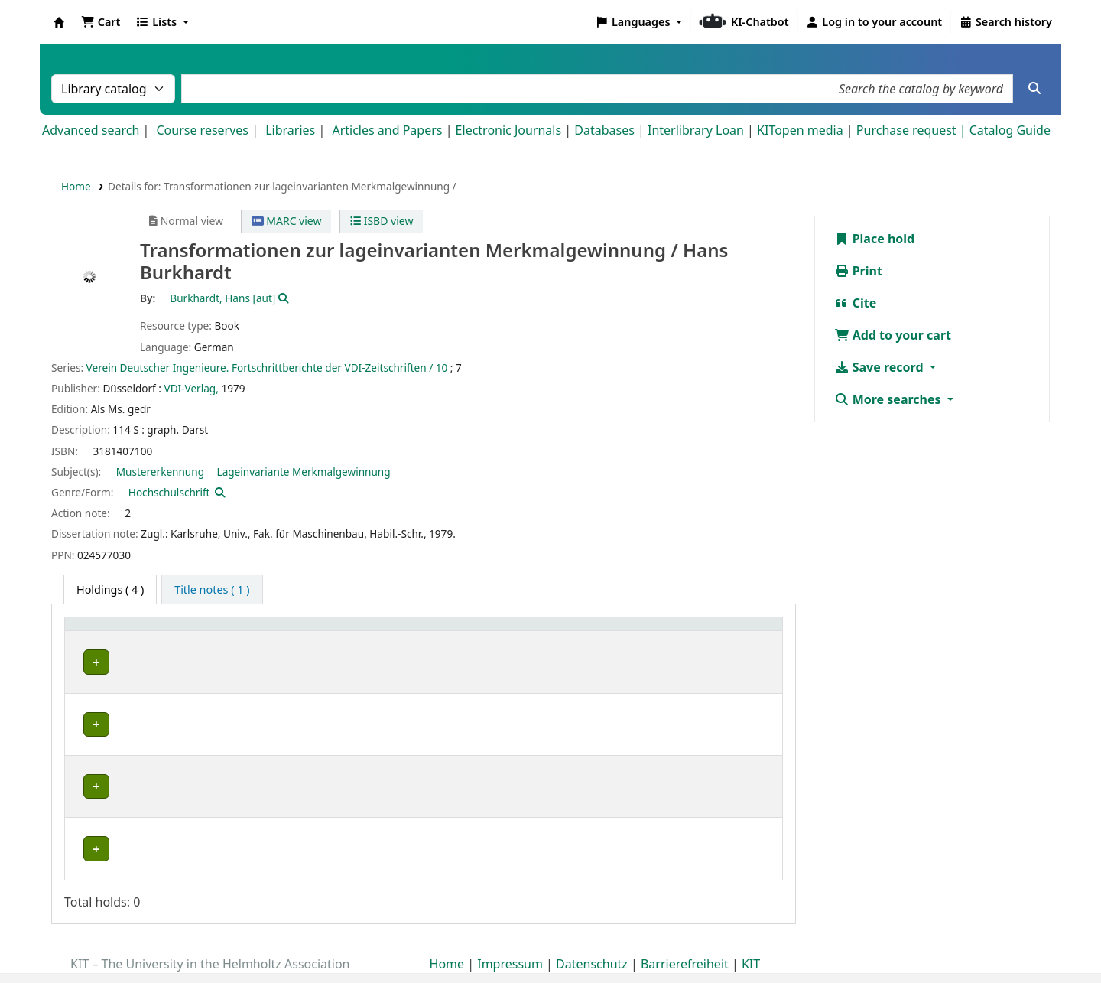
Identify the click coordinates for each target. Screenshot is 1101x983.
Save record (880, 367)
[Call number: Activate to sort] (323, 640)
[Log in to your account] (874, 22)
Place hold (874, 238)
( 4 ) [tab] (110, 589)
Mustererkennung (160, 471)
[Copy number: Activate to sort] (416, 640)
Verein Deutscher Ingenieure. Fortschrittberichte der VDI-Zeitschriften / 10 (267, 367)
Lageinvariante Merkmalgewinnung (304, 471)
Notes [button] (552, 648)
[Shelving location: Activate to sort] (217, 640)
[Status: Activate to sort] (497, 640)
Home (76, 186)
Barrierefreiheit (685, 939)
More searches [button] (889, 399)
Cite (855, 303)
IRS (86, 679)
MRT (89, 728)
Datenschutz (592, 939)
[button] (100, 22)
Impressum (510, 939)
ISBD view (381, 220)
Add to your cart (893, 335)
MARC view (287, 220)
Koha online (59, 22)
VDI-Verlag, (191, 388)
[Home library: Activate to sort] (112, 640)
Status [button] (488, 648)
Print (858, 270)
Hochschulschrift (169, 492)
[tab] (211, 590)
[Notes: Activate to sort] (655, 640)
